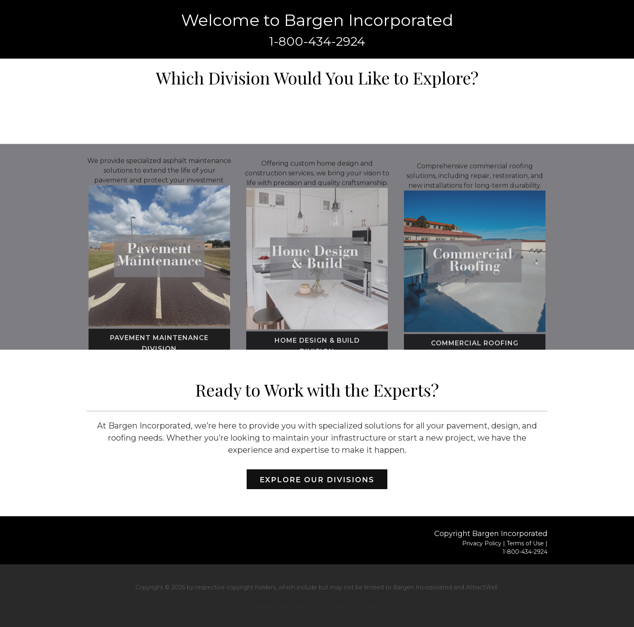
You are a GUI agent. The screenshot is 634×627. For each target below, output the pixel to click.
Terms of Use (525, 543)
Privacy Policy (481, 543)
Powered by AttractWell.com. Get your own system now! (317, 605)
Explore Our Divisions (317, 479)
